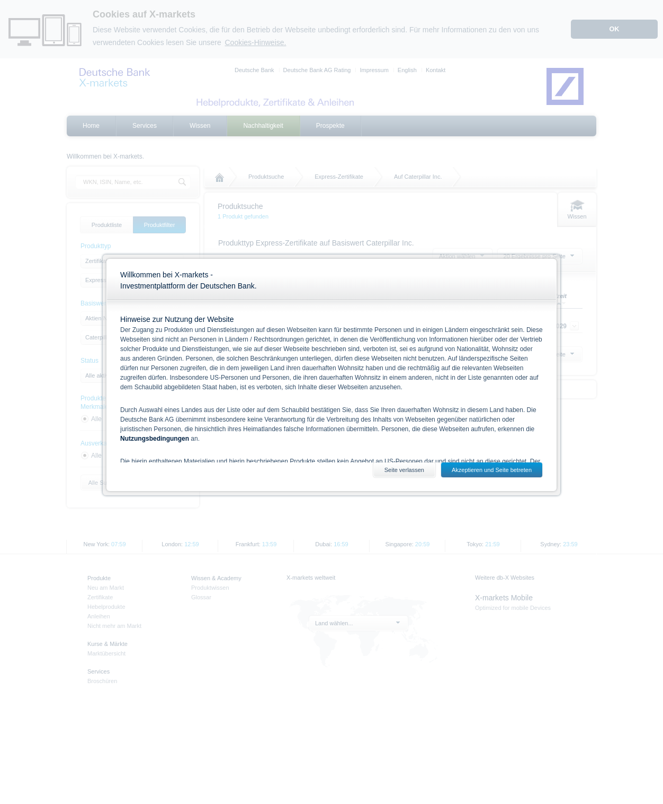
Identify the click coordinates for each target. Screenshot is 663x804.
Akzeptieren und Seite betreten (492, 470)
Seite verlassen (404, 470)
